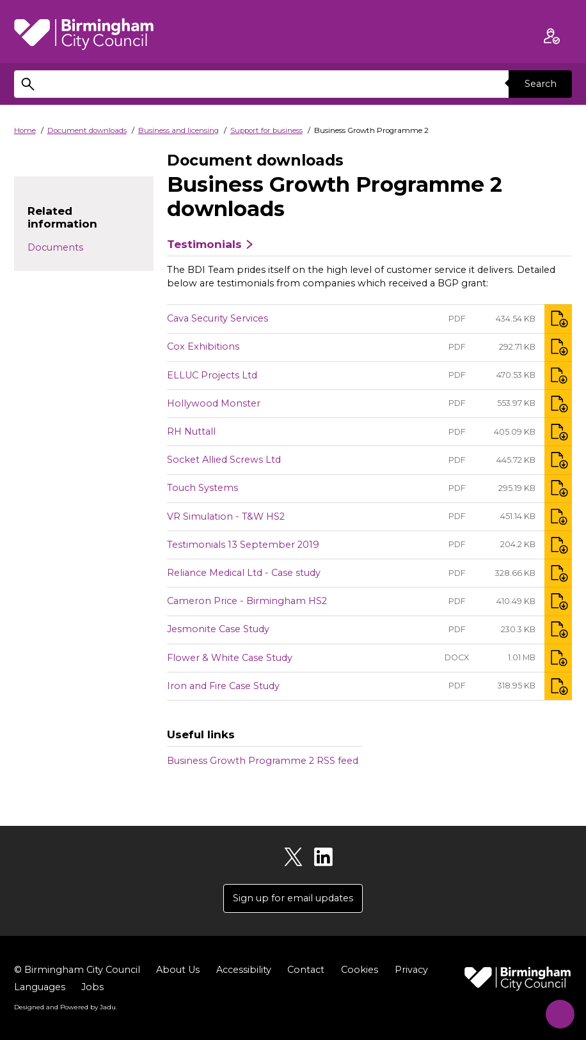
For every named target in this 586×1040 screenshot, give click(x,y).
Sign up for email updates (293, 898)
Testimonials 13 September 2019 (243, 544)
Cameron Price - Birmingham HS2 (247, 601)
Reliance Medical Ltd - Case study (244, 572)
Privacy (411, 970)
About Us (178, 970)
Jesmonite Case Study (218, 629)
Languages (39, 987)
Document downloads (87, 130)
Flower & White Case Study (229, 658)
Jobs (92, 987)
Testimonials (204, 244)
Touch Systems (202, 487)
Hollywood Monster (213, 403)
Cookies (359, 970)
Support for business (266, 130)
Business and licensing (178, 130)
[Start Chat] (556, 1010)
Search (540, 83)
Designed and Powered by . (65, 1007)
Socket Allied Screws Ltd (224, 459)
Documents (55, 247)
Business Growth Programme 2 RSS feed (262, 760)
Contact (305, 970)
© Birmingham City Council (77, 970)
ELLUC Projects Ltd (212, 375)
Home (25, 130)
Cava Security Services (217, 318)
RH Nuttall (191, 431)
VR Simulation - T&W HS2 (226, 516)
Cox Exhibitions (203, 346)
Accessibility (243, 970)
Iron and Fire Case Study (223, 686)
